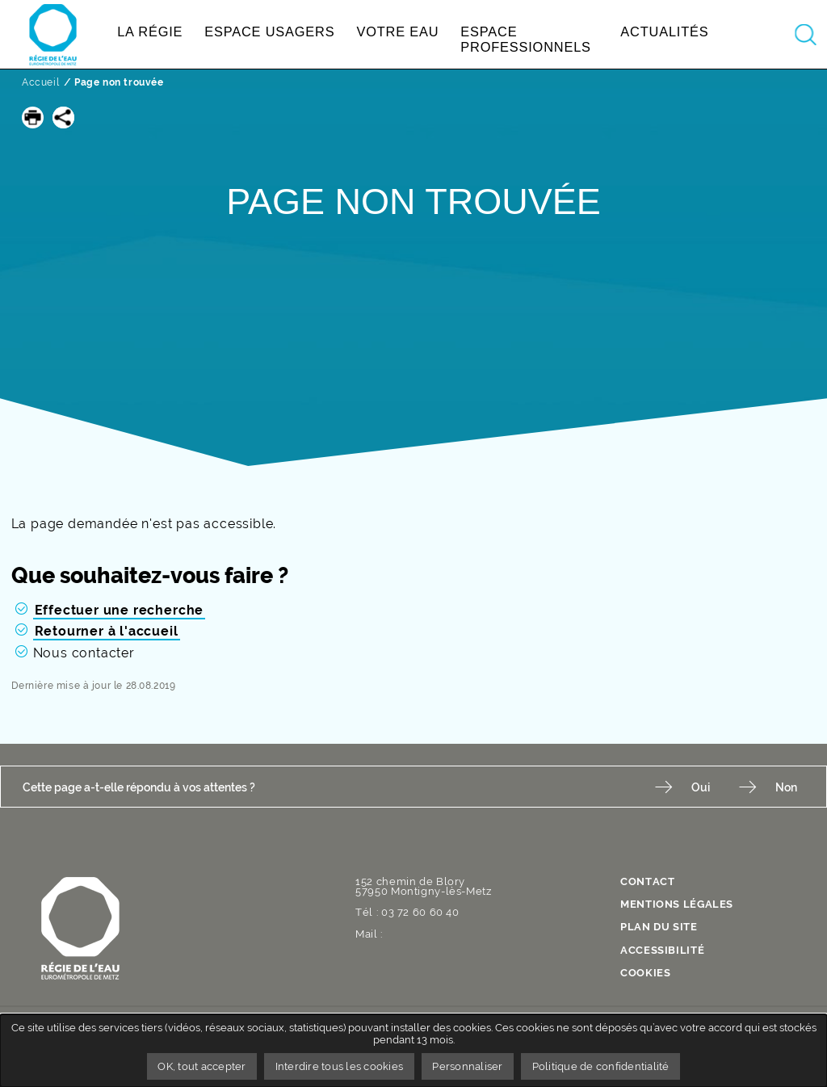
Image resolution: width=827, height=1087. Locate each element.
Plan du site (659, 927)
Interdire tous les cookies (339, 1066)
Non (786, 787)
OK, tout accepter (201, 1066)
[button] (33, 117)
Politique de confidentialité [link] (601, 1066)
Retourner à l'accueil (106, 631)
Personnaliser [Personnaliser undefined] (467, 1066)
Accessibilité (662, 951)
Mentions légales (676, 905)
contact (647, 882)
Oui (700, 787)
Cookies (645, 973)
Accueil (40, 82)
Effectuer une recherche (119, 610)
